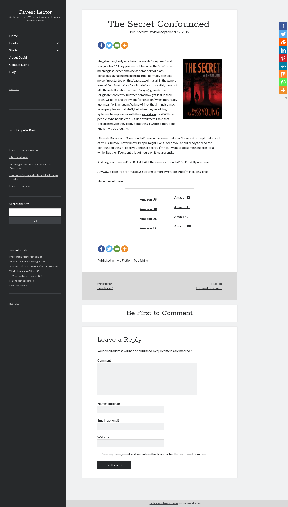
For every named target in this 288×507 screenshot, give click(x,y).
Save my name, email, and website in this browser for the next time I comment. (154, 454)
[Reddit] (283, 42)
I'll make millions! (18, 157)
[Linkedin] (283, 50)
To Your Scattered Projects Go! (25, 275)
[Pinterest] (283, 58)
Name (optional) (108, 403)
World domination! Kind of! (24, 271)
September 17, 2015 (175, 32)
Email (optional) (108, 420)
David (152, 32)
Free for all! (105, 288)
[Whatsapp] (283, 82)
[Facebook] (101, 45)
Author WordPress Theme (164, 503)
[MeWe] (283, 66)
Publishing (141, 260)
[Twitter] (109, 45)
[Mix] (283, 74)
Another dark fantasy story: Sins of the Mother (33, 266)
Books (13, 43)
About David (18, 57)
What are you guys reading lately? (27, 261)
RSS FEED (14, 89)
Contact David (19, 64)
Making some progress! (22, 280)
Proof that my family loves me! (25, 256)
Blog (12, 72)
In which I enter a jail (20, 186)
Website (103, 437)
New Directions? (18, 285)
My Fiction (123, 260)
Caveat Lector (35, 12)
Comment (104, 360)
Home (13, 36)
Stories (14, 50)
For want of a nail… (209, 288)
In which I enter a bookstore (24, 150)
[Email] (116, 45)
